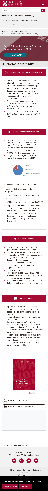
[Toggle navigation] (43, 4)
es (23, 25)
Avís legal (26, 472)
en (28, 25)
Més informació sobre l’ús (34, 481)
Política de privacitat (25, 475)
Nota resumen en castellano (18, 406)
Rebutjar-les (25, 487)
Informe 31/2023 (15, 55)
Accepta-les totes (10, 487)
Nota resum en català (15, 400)
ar (33, 25)
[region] (24, 483)
